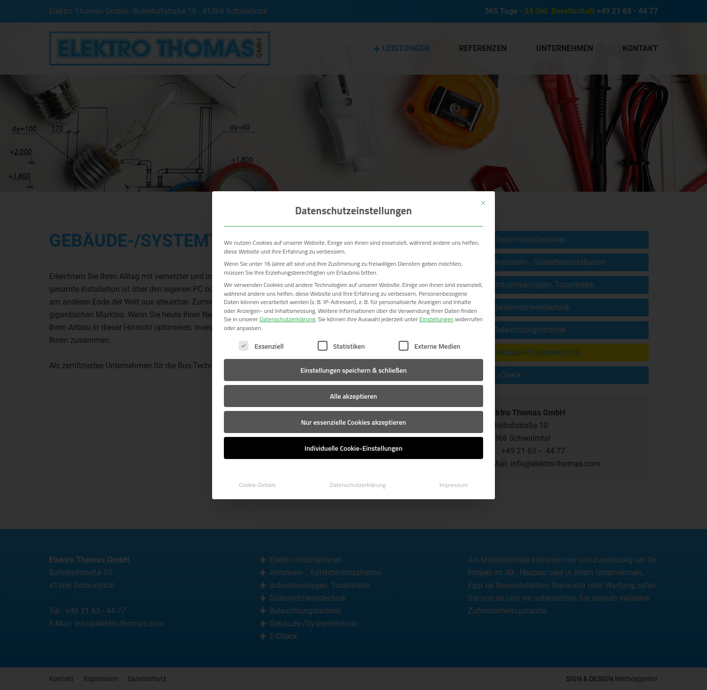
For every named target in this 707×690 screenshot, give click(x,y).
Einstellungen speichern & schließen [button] (353, 370)
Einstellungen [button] (436, 319)
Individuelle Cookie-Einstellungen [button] (353, 448)
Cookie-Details (257, 484)
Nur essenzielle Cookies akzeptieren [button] (353, 422)
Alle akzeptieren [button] (353, 396)
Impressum (453, 484)
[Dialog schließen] (483, 203)
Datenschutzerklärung (287, 319)
